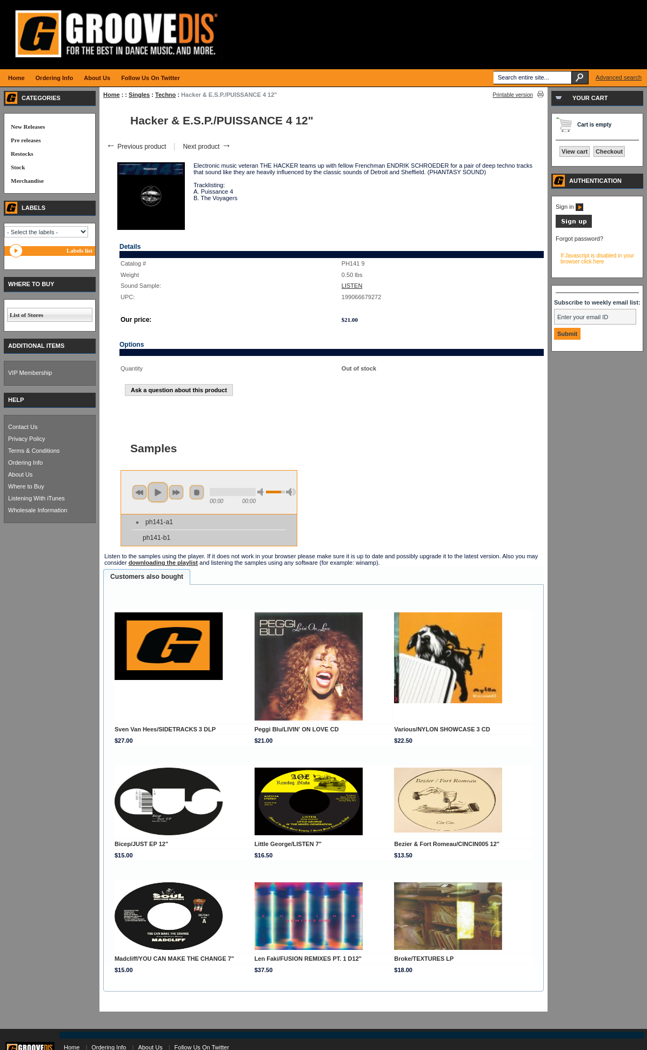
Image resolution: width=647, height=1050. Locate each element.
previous (139, 492)
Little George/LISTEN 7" (288, 844)
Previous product (136, 146)
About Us (20, 474)
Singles (139, 94)
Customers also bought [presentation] (146, 576)
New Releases (28, 126)
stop (196, 492)
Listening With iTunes (36, 498)
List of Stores (26, 315)
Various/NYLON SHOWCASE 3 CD (442, 729)
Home (111, 94)
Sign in (569, 206)
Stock (18, 167)
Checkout (609, 151)
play (158, 492)
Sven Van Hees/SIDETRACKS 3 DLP (165, 729)
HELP (16, 400)
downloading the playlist (163, 562)
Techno (165, 94)
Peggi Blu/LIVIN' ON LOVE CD (297, 729)
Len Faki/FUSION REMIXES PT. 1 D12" (308, 958)
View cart (575, 151)
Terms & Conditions (33, 450)
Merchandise (27, 180)
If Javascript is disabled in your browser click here (597, 259)
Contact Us (22, 427)
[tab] (146, 577)
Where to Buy (26, 486)
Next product (207, 146)
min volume (262, 492)
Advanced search (619, 77)
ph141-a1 (159, 522)
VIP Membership (30, 372)
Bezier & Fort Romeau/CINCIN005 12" (446, 844)
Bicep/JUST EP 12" (141, 844)
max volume (291, 492)
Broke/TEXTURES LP (423, 958)
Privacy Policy (26, 438)
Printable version (513, 95)
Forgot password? (579, 238)
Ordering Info (25, 462)
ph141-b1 (156, 537)
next (176, 492)
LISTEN (352, 285)
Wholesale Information (37, 510)
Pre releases (26, 140)
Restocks (22, 153)
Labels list (79, 250)
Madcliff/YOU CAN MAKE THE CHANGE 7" (174, 958)
